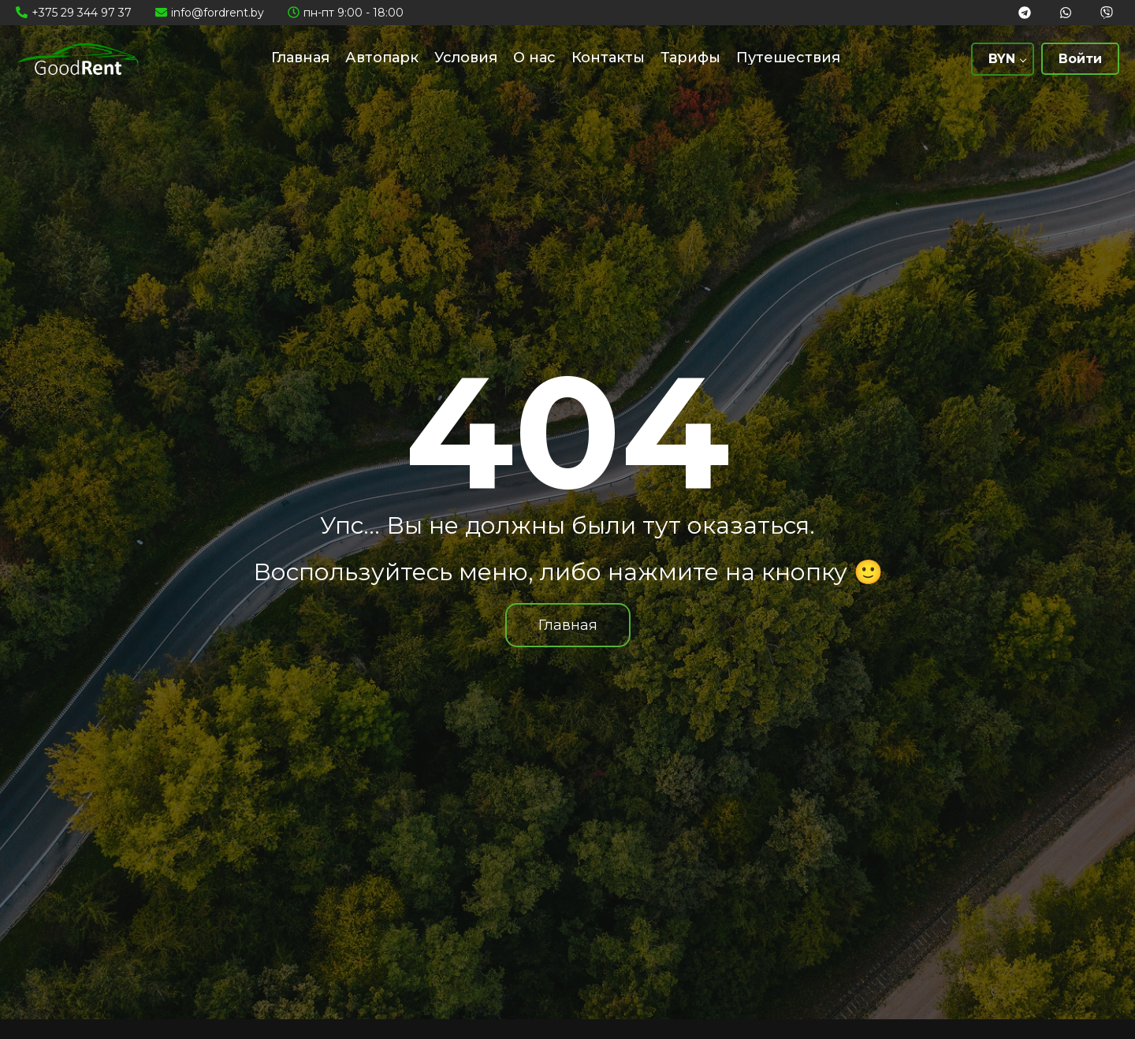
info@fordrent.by (217, 13)
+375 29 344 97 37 (82, 13)
